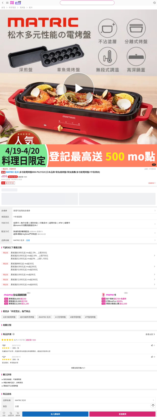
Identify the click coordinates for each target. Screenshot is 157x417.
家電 (3, 7)
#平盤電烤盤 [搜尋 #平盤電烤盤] (90, 317)
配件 (30, 7)
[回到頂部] (153, 405)
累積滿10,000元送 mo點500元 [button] (24, 269)
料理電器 (12, 7)
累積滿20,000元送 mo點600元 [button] (24, 284)
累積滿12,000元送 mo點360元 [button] (24, 279)
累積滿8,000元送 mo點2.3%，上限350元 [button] (29, 252)
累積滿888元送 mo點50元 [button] (22, 263)
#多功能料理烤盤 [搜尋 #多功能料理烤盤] (27, 317)
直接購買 (122, 414)
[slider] (78, 298)
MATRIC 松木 (12, 172)
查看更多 (78, 391)
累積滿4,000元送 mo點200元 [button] (24, 266)
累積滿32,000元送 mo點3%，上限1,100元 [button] (29, 258)
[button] (3, 172)
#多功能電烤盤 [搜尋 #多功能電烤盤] (9, 317)
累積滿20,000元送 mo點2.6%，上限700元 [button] (29, 255)
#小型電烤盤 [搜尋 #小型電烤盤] (60, 317)
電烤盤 (22, 7)
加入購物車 (55, 414)
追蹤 (28, 240)
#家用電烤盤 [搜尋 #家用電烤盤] (75, 317)
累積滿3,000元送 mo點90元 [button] (23, 274)
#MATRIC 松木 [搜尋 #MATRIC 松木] (45, 317)
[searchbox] (87, 2)
